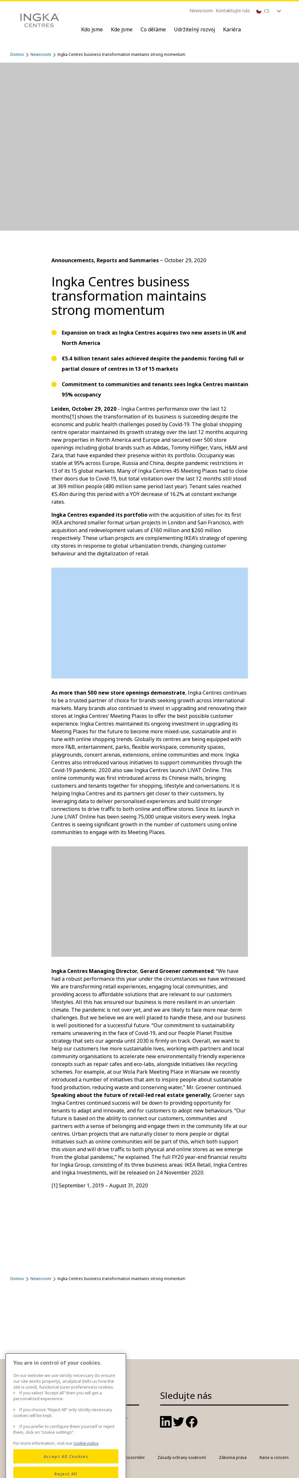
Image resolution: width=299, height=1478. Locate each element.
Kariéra (232, 29)
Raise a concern (274, 1457)
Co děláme (153, 29)
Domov (17, 54)
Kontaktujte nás (233, 10)
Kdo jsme (92, 29)
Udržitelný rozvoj (194, 29)
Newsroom (201, 10)
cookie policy (85, 1460)
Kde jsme (122, 29)
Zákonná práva (233, 1457)
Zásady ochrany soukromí (181, 1457)
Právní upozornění (127, 1457)
